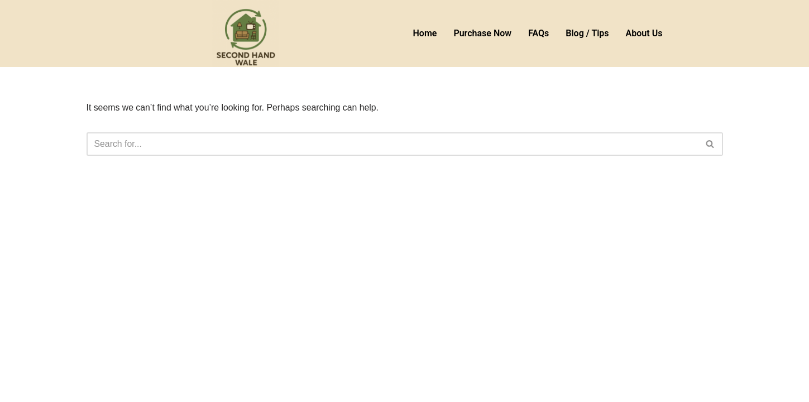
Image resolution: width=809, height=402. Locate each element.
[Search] (392, 144)
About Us (644, 33)
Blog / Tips (587, 33)
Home (425, 33)
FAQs (538, 33)
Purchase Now (482, 33)
